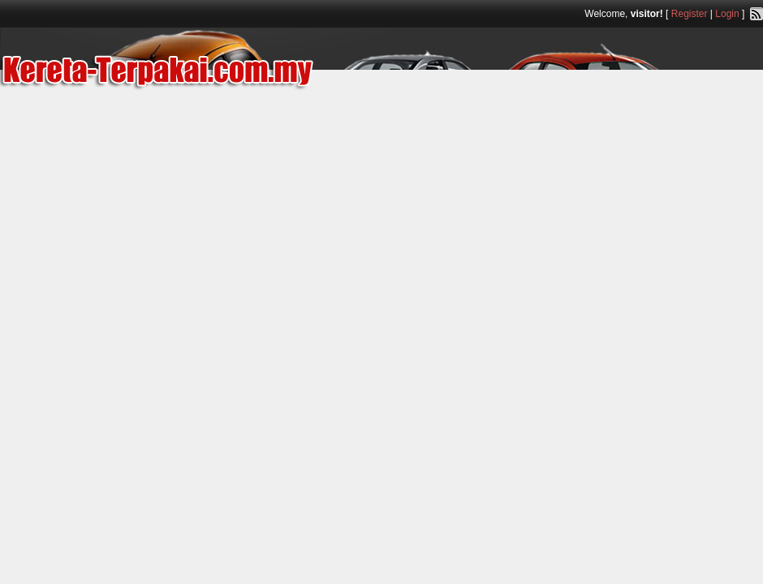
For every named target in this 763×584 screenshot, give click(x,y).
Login (727, 13)
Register (689, 13)
